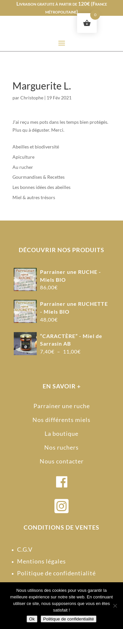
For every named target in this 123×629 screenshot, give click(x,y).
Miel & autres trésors (33, 197)
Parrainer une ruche (61, 405)
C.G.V (24, 549)
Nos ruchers (61, 447)
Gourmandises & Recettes (38, 177)
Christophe (31, 97)
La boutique (61, 433)
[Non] (115, 605)
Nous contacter (62, 461)
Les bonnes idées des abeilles (41, 187)
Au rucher (22, 167)
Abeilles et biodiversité (35, 146)
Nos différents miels (61, 419)
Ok (32, 618)
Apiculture (23, 157)
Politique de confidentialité (56, 573)
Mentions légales (41, 561)
